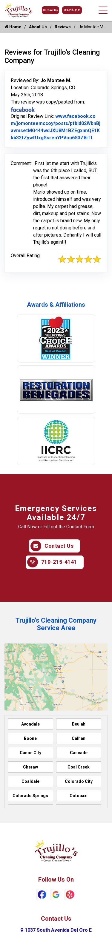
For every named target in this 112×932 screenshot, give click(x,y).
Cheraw (30, 767)
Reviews (63, 26)
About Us (38, 26)
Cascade (79, 752)
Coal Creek (78, 767)
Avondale (30, 724)
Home (12, 26)
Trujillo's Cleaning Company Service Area (56, 624)
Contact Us (50, 10)
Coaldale (30, 781)
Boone (30, 738)
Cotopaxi (79, 795)
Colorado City (79, 781)
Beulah (78, 724)
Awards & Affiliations (56, 304)
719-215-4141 (72, 10)
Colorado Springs (30, 795)
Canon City (30, 752)
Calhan (78, 738)
